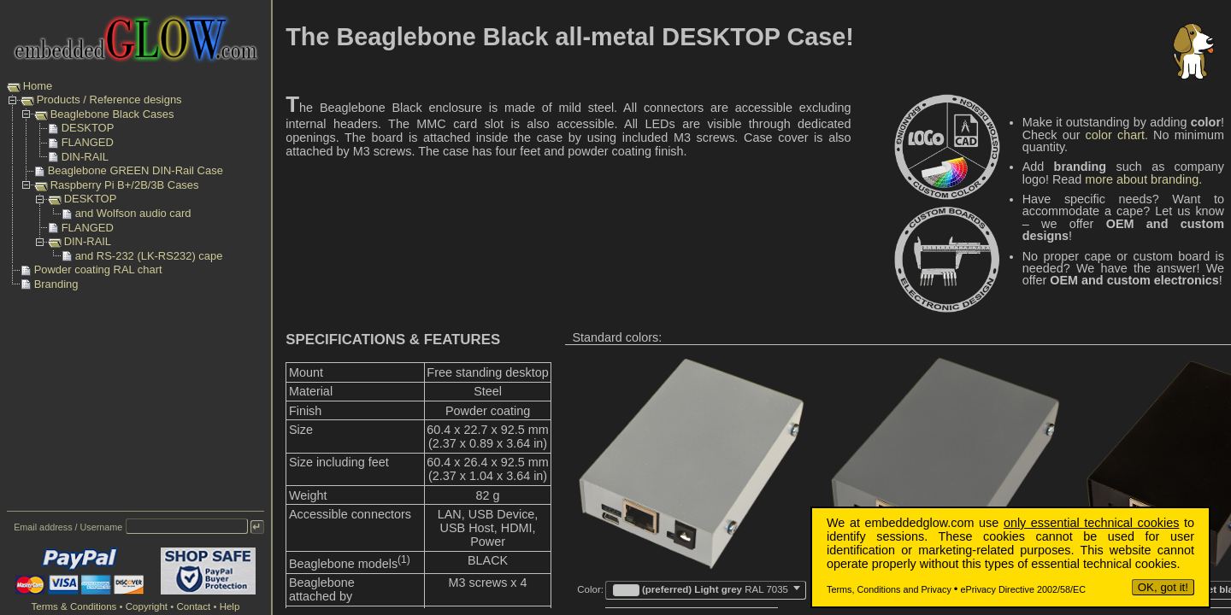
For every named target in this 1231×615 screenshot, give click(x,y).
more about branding (1142, 179)
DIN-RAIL (85, 156)
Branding (56, 284)
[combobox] (705, 590)
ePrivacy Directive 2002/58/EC (1023, 589)
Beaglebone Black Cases (112, 114)
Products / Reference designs (109, 99)
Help (230, 606)
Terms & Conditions (73, 606)
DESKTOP (88, 127)
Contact (194, 606)
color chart (1115, 135)
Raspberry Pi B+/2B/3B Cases (124, 185)
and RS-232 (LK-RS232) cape (149, 255)
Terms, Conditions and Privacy (889, 589)
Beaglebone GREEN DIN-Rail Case (135, 170)
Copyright (147, 606)
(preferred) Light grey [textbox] (700, 590)
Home (38, 85)
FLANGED (88, 142)
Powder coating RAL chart (98, 269)
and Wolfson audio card (133, 213)
